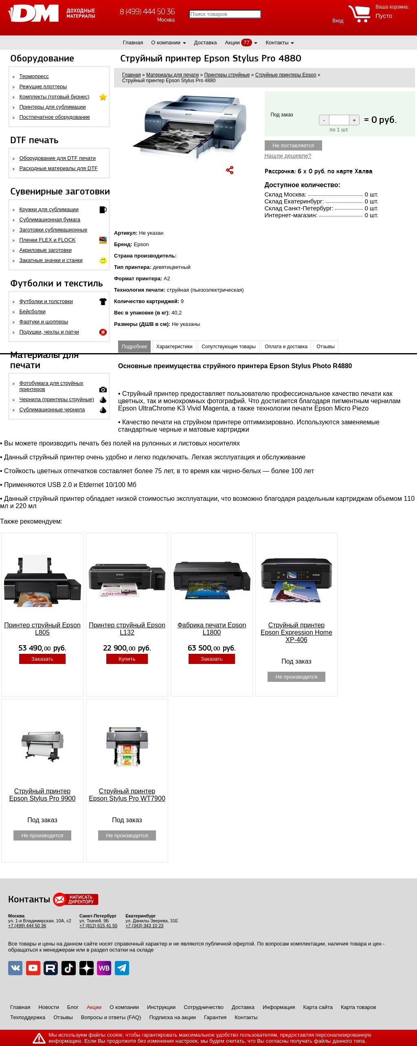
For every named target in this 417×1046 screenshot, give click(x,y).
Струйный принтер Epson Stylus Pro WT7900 (127, 795)
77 (246, 42)
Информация (279, 1007)
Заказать (42, 659)
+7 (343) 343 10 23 (144, 925)
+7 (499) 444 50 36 (27, 925)
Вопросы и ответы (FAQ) (111, 1017)
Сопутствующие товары (229, 346)
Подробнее (134, 346)
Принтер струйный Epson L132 (127, 629)
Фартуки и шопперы (44, 322)
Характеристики (174, 346)
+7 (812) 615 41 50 (98, 925)
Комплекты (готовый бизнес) (55, 97)
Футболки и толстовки (46, 301)
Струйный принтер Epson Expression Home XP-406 (296, 632)
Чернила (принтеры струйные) (57, 399)
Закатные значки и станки (51, 260)
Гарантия (215, 1017)
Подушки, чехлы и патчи (49, 332)
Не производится (297, 677)
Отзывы (326, 346)
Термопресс (34, 76)
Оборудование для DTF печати (58, 158)
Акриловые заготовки (46, 250)
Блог (73, 1007)
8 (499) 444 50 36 (147, 11)
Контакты (277, 42)
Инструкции (161, 1007)
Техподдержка (27, 1017)
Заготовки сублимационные (54, 230)
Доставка (205, 42)
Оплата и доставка (286, 346)
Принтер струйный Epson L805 (42, 629)
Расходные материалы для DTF (59, 168)
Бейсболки (33, 311)
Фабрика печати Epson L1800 (212, 629)
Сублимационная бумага (50, 219)
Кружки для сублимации (49, 209)
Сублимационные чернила (52, 409)
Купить (127, 659)
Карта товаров (358, 1007)
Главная (133, 42)
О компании (165, 42)
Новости (48, 1007)
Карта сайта (318, 1007)
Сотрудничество (204, 1007)
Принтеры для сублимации (53, 107)
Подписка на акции (172, 1017)
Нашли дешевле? (288, 156)
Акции (232, 42)
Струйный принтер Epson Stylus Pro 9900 (42, 795)
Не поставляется (293, 145)
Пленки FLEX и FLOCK (48, 240)
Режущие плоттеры (43, 86)
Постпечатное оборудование (55, 117)
